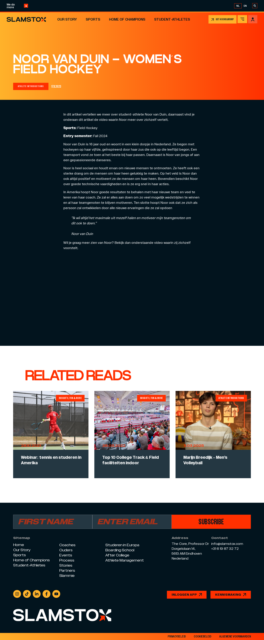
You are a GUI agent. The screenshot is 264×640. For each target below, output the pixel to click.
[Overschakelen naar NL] (237, 6)
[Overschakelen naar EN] (245, 6)
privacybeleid (177, 636)
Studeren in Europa (122, 545)
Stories (65, 565)
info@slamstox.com (227, 544)
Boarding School (119, 550)
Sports (93, 19)
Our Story (67, 19)
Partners (67, 570)
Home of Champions (127, 19)
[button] (30, 86)
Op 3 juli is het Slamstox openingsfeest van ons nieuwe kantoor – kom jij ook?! (130, 6)
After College (117, 555)
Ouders (66, 550)
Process (66, 560)
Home (18, 544)
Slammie (67, 575)
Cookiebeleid (202, 636)
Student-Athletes (172, 19)
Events (65, 555)
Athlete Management (124, 560)
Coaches (67, 545)
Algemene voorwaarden (235, 636)
